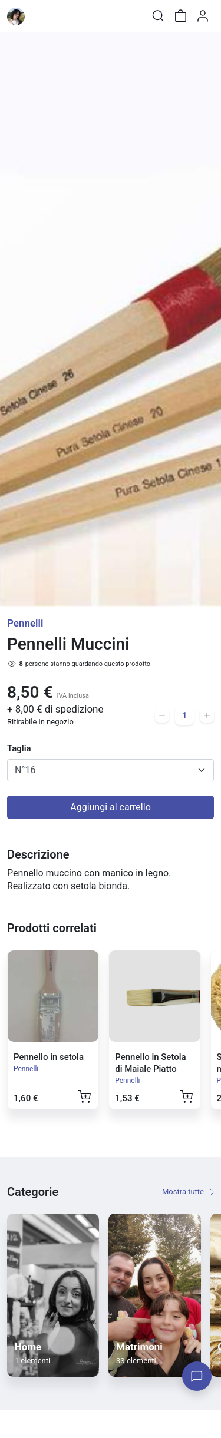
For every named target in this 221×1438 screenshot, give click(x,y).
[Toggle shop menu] (39, 16)
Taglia (19, 748)
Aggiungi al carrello (110, 807)
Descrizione (38, 854)
